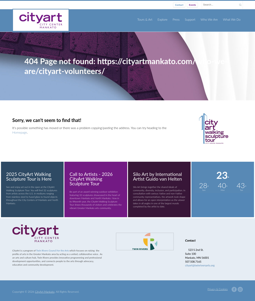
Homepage (19, 130)
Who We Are (210, 19)
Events (192, 4)
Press (178, 19)
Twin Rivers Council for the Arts (52, 248)
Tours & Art (147, 19)
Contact (179, 4)
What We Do (232, 19)
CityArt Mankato (45, 289)
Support (192, 19)
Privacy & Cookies (218, 287)
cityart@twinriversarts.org (200, 263)
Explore (165, 19)
